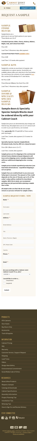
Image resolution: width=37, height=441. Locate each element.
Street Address (7, 225)
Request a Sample (8, 385)
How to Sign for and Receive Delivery (14, 407)
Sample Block (9, 280)
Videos (4, 362)
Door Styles (5, 324)
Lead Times (5, 359)
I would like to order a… (11, 278)
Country (5, 250)
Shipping (5, 356)
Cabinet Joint (11, 431)
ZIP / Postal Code (7, 244)
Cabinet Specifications (9, 391)
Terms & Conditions (18, 434)
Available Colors (24, 54)
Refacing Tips (6, 404)
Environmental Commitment (12, 369)
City (4, 231)
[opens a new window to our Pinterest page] (10, 418)
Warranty (5, 349)
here (32, 74)
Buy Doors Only (7, 327)
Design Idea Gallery (8, 365)
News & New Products (9, 381)
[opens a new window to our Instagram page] (14, 418)
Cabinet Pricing (7, 343)
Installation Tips (7, 401)
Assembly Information (9, 394)
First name (6, 207)
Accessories (5, 330)
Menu (7, 8)
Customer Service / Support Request (14, 352)
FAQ (3, 346)
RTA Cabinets (6, 320)
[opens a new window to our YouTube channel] (7, 418)
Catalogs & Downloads (9, 388)
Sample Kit (9, 283)
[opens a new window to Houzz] (20, 418)
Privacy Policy (27, 432)
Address (6, 218)
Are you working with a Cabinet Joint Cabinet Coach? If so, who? (15, 271)
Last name (6, 214)
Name (5, 200)
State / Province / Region (10, 238)
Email (5, 262)
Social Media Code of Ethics (11, 372)
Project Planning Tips (9, 397)
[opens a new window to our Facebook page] (3, 418)
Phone (6, 254)
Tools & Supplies (7, 333)
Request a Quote (27, 8)
